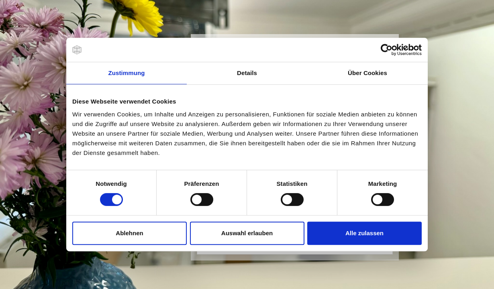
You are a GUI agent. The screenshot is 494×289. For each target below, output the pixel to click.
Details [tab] (247, 72)
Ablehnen (129, 233)
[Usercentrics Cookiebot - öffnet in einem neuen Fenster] (386, 50)
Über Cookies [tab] (367, 72)
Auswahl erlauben (247, 233)
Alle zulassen (364, 233)
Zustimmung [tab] (126, 72)
